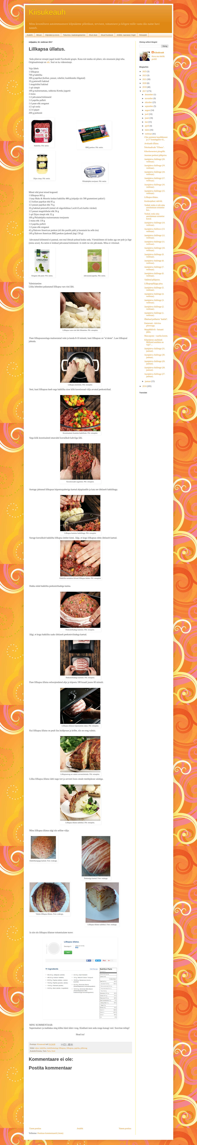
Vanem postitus (125, 1128)
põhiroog (84, 1048)
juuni (147, 118)
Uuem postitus (35, 1128)
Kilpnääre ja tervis (52, 35)
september (149, 106)
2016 (144, 386)
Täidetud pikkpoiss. (152, 280)
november (149, 98)
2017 (144, 91)
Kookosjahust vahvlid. (153, 201)
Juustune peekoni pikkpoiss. (155, 155)
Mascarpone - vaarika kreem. (156, 336)
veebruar (148, 134)
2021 (144, 79)
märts (147, 130)
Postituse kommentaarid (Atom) (50, 1133)
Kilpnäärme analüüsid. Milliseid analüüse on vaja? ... (154, 342)
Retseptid (143, 35)
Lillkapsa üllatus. (151, 197)
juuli (147, 114)
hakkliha (43, 1048)
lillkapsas (70, 1048)
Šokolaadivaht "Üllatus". (154, 147)
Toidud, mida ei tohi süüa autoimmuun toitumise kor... (154, 207)
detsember (149, 94)
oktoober (149, 102)
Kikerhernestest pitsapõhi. (154, 151)
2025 (144, 71)
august (148, 110)
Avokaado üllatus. (151, 143)
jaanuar (148, 381)
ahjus (37, 1048)
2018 (144, 87)
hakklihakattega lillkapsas (56, 1048)
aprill (147, 126)
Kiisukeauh (47, 12)
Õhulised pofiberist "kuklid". (156, 319)
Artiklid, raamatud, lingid (126, 35)
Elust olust (93, 35)
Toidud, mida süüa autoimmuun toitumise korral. (154, 216)
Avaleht (30, 35)
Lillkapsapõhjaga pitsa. (153, 284)
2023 (144, 75)
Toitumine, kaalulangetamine (74, 35)
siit (48, 62)
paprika (77, 1048)
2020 (144, 83)
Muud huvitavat (107, 35)
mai (146, 122)
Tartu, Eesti (51, 1051)
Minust (38, 35)
